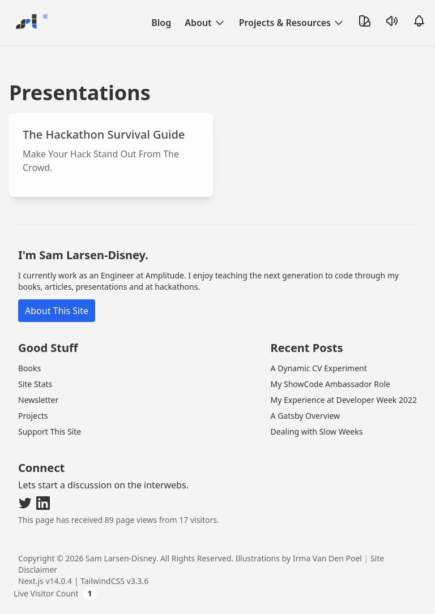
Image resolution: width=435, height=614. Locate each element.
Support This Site (49, 431)
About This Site (56, 310)
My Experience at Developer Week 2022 (344, 399)
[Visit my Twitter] (25, 503)
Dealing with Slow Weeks (317, 431)
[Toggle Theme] (365, 21)
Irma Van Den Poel (327, 558)
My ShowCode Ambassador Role (330, 384)
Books (29, 368)
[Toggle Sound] (392, 21)
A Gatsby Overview (305, 415)
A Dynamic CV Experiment (319, 368)
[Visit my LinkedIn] (43, 503)
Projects (33, 415)
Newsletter (38, 399)
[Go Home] (29, 23)
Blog (161, 22)
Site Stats (35, 384)
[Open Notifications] (419, 21)
